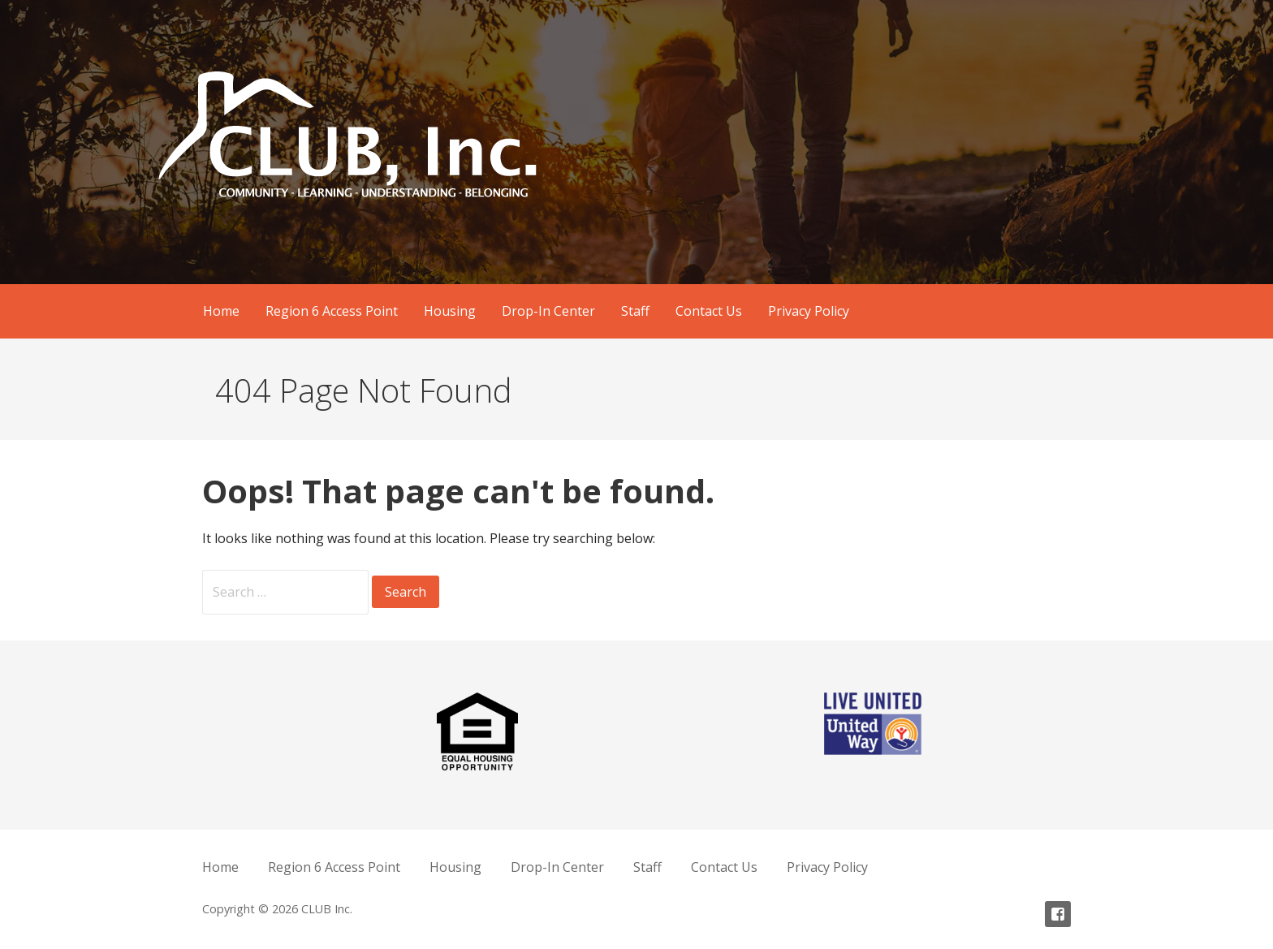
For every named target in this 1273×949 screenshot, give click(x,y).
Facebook (1058, 914)
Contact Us (708, 311)
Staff (635, 311)
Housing (450, 311)
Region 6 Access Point (331, 311)
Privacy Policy (808, 311)
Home (221, 311)
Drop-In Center (548, 311)
